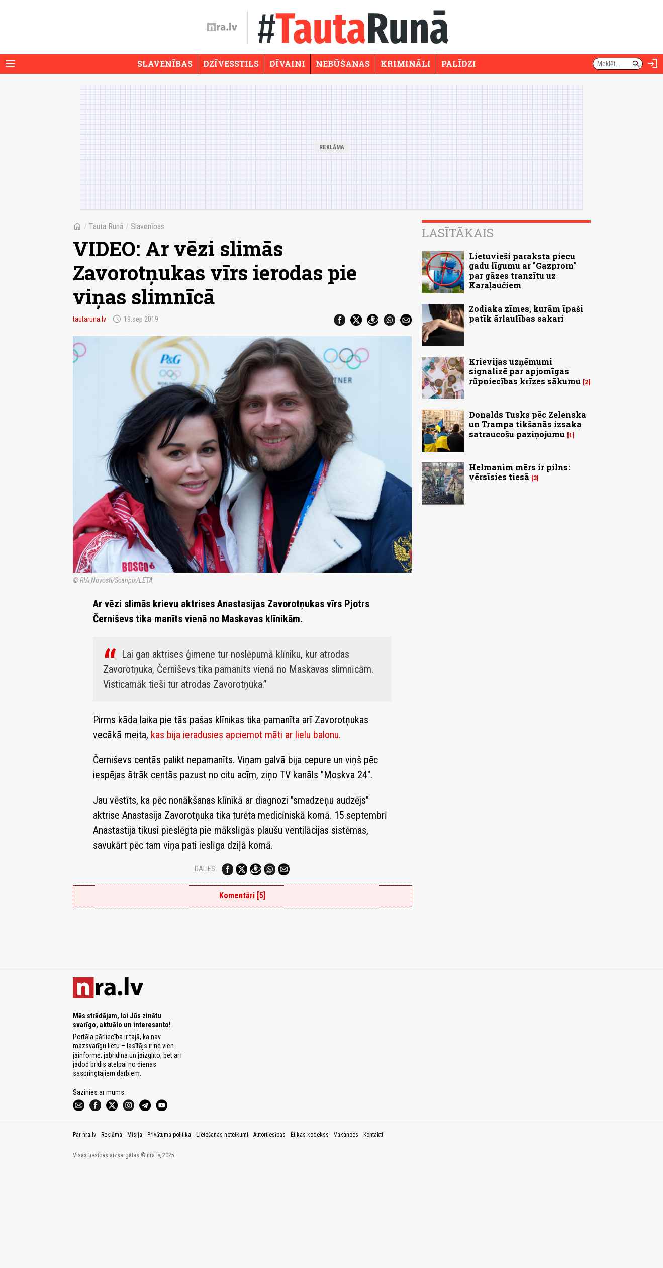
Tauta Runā (106, 226)
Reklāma (111, 1232)
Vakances (346, 1232)
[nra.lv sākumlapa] (222, 27)
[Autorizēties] (653, 64)
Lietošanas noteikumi (222, 1232)
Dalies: (206, 869)
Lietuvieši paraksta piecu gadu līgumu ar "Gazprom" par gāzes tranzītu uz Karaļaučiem (522, 270)
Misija (134, 1232)
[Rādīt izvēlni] (10, 64)
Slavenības (165, 63)
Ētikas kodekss (310, 1232)
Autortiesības (269, 1232)
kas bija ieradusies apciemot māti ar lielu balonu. (246, 735)
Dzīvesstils (231, 63)
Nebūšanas (343, 63)
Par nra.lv (84, 1232)
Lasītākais (458, 233)
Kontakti (373, 1232)
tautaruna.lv (89, 319)
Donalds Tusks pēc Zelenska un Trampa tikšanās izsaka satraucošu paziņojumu (527, 424)
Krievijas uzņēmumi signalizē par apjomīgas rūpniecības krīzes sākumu (525, 371)
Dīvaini (287, 63)
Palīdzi (458, 63)
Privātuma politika (169, 1232)
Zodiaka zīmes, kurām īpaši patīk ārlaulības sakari (526, 313)
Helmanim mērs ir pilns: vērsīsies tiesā (519, 472)
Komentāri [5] (242, 895)
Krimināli (406, 63)
